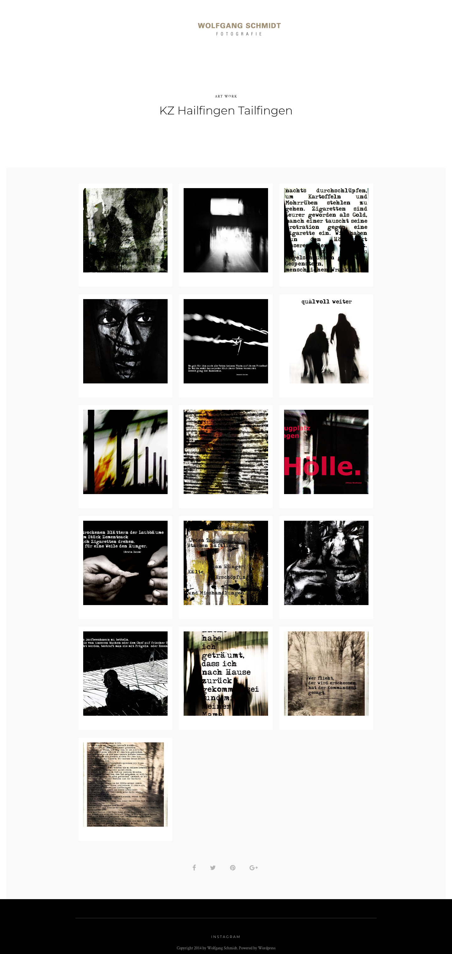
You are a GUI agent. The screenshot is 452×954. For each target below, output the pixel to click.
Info (344, 25)
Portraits (84, 25)
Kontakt (374, 25)
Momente (167, 25)
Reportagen (126, 25)
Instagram (226, 933)
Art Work (312, 25)
